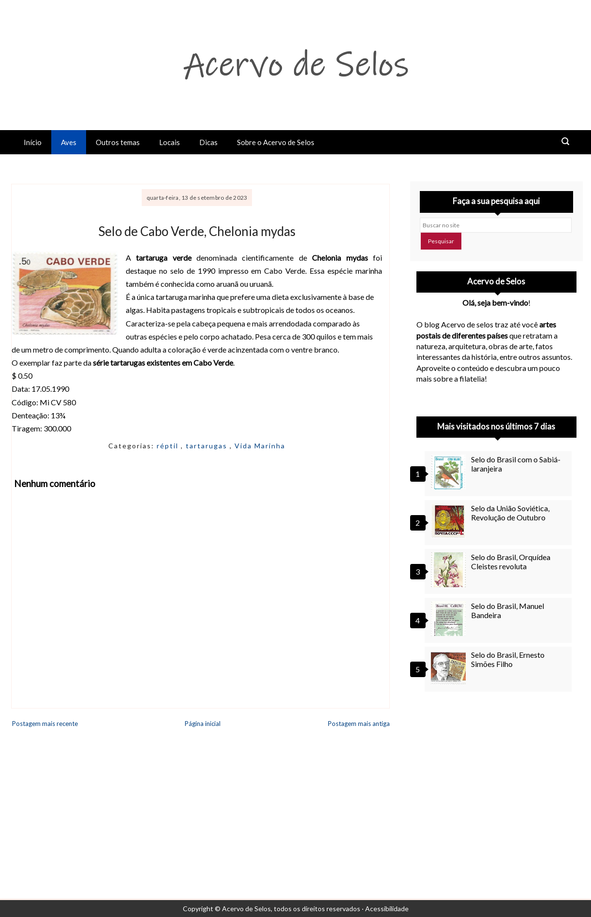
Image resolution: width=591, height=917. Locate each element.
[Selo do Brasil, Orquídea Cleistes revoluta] (450, 569)
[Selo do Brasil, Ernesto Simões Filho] (450, 667)
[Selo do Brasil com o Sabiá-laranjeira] (450, 472)
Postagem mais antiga (359, 723)
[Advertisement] (496, 779)
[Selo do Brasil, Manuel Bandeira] (450, 618)
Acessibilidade (387, 908)
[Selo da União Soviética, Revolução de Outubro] (450, 520)
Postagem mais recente (45, 723)
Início (33, 142)
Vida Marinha (260, 446)
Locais (169, 142)
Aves (68, 142)
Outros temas (118, 142)
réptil (169, 446)
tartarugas (208, 446)
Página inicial (203, 723)
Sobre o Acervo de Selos (275, 142)
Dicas (208, 142)
